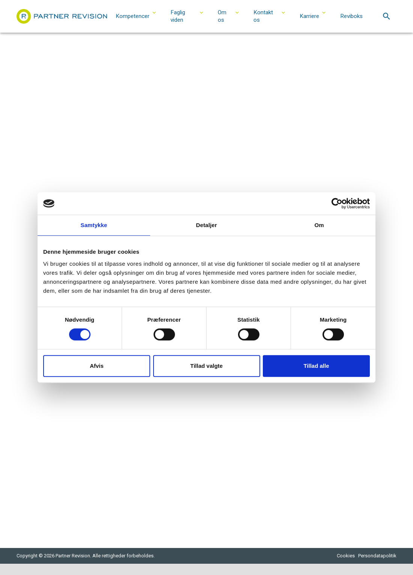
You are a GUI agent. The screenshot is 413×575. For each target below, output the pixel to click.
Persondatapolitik (377, 555)
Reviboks (351, 16)
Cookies (346, 555)
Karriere (309, 16)
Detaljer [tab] (206, 225)
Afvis (97, 366)
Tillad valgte (206, 366)
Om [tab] (319, 225)
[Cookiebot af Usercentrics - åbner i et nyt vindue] (337, 203)
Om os (222, 16)
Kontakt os (263, 16)
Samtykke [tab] (94, 225)
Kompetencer (132, 16)
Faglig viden (177, 16)
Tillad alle (316, 366)
